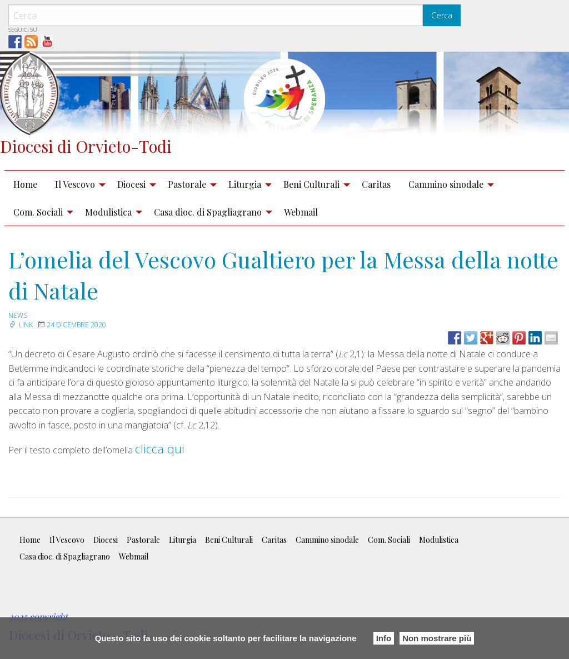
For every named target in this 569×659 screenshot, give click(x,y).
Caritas (376, 184)
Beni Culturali (311, 184)
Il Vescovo (75, 184)
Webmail (301, 212)
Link (20, 325)
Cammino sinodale (445, 184)
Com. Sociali (38, 212)
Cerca (441, 15)
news (17, 315)
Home (25, 184)
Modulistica (108, 212)
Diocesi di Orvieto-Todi (86, 146)
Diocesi (131, 184)
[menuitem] (25, 184)
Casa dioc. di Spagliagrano (208, 212)
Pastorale (187, 184)
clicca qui (159, 448)
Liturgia (244, 184)
